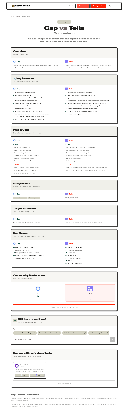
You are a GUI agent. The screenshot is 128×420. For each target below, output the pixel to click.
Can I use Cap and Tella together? (49, 333)
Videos (18, 16)
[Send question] (112, 339)
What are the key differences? (99, 333)
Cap (18, 62)
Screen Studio (24, 365)
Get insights (83, 6)
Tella (71, 62)
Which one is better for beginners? (25, 333)
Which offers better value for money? (75, 333)
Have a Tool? (68, 6)
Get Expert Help (98, 6)
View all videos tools (64, 383)
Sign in (111, 6)
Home (12, 16)
